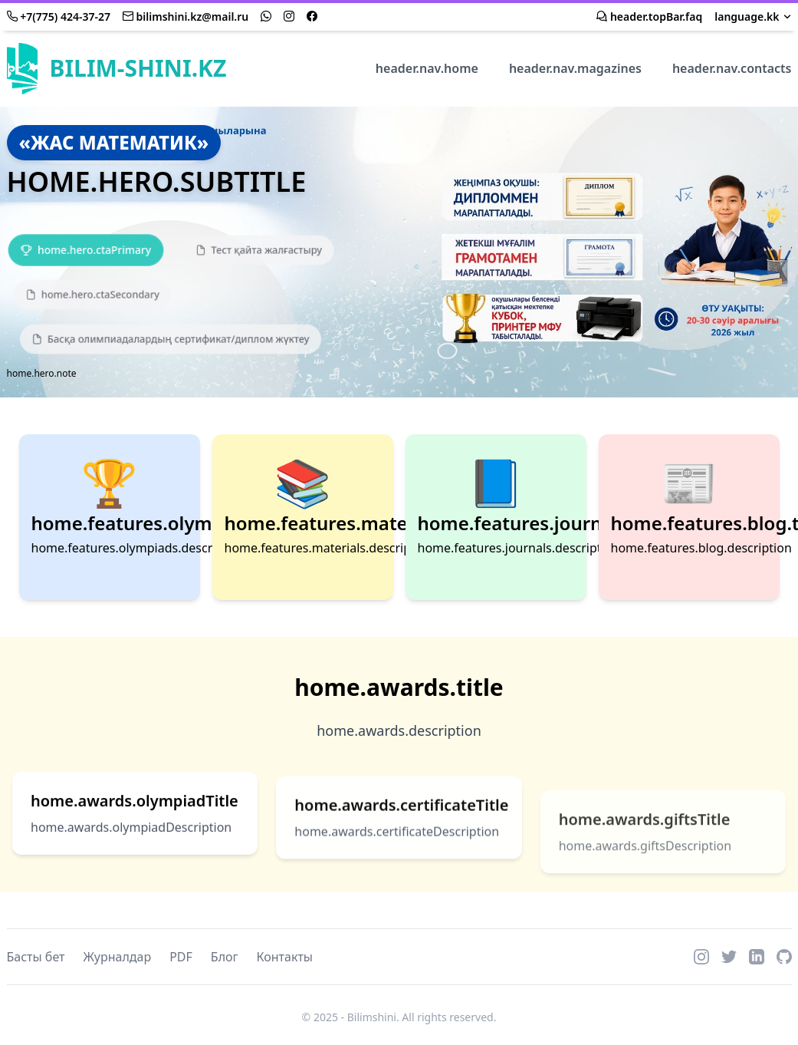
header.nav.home (427, 68)
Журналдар (118, 956)
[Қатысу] (85, 249)
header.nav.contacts (732, 68)
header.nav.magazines (575, 68)
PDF (180, 956)
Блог (224, 956)
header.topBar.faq (649, 16)
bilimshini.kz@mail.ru (185, 16)
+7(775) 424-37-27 (58, 16)
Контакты (285, 956)
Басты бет (36, 956)
